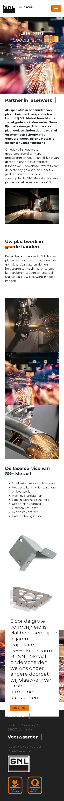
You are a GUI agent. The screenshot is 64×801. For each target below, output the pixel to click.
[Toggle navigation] (56, 8)
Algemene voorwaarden (25, 746)
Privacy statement (20, 750)
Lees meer (20, 707)
